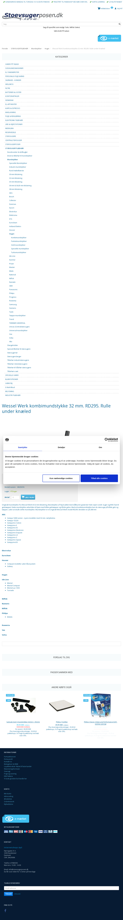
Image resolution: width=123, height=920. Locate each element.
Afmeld (17, 894)
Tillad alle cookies (99, 478)
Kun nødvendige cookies (61, 478)
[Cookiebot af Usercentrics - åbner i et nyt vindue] (106, 440)
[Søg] (119, 24)
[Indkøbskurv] (105, 8)
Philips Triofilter (62, 722)
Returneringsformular (12, 769)
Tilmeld (8, 894)
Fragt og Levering (10, 774)
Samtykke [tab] (22, 447)
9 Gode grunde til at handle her (15, 779)
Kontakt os (8, 762)
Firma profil (8, 759)
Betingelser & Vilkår (11, 764)
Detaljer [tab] (61, 447)
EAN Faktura (8, 776)
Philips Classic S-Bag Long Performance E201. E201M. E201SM (100, 723)
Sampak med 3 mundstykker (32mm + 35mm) (23, 722)
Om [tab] (100, 447)
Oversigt (7, 771)
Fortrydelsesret (10, 757)
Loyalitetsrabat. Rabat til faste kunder (18, 766)
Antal (7, 497)
